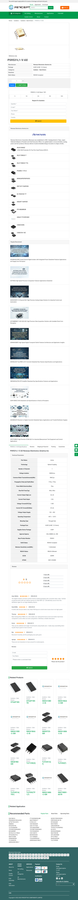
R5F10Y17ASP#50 (22, 186)
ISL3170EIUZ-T (21, 155)
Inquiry (12, 85)
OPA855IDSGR (13, 838)
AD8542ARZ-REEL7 (14, 842)
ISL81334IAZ (21, 147)
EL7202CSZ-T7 (21, 194)
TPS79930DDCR (34, 831)
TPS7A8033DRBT (34, 827)
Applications (50, 13)
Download (45, 4)
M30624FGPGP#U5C (23, 178)
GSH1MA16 (12, 818)
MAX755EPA (54, 824)
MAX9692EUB (34, 835)
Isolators (16, 20)
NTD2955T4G (12, 825)
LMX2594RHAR (55, 825)
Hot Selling (27, 13)
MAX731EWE (12, 836)
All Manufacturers (21, 878)
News (10, 870)
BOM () (64, 7)
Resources (29, 870)
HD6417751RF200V (23, 217)
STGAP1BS (15, 702)
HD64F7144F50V (22, 202)
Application (38, 4)
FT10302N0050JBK (35, 818)
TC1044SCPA (12, 840)
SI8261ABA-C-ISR (46, 793)
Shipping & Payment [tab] (42, 446)
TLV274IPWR (54, 840)
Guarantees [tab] (62, 446)
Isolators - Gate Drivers (27, 20)
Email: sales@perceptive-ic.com (61, 868)
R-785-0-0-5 (33, 822)
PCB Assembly (11, 879)
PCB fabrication (12, 884)
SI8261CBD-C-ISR (15, 732)
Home (10, 20)
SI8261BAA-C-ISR (62, 702)
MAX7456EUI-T (34, 820)
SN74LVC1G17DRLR (14, 833)
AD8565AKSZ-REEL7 (35, 840)
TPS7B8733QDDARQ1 (36, 829)
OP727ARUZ (54, 836)
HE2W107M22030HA (56, 818)
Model (31, 4)
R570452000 (54, 822)
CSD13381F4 (33, 833)
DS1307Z (53, 829)
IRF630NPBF (12, 831)
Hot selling (20, 869)
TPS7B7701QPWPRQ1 (57, 827)
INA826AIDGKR (55, 838)
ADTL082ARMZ (55, 835)
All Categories (17, 13)
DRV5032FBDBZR (55, 831)
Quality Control (29, 17)
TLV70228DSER (13, 827)
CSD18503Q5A (34, 824)
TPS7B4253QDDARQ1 (15, 829)
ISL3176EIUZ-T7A (22, 163)
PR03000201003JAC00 (15, 820)
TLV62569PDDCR (34, 838)
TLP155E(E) (31, 763)
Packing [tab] (53, 446)
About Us (11, 867)
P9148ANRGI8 (21, 209)
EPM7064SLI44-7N (56, 820)
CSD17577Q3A (34, 825)
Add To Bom (21, 85)
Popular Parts (44, 813)
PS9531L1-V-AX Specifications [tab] (18, 446)
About (38, 17)
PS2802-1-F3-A (22, 171)
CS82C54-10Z (21, 232)
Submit (38, 121)
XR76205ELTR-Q (13, 835)
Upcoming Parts (64, 813)
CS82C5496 (20, 225)
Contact (46, 17)
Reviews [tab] (32, 446)
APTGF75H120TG (13, 822)
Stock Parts (54, 813)
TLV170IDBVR (33, 836)
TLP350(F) (62, 763)
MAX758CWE (54, 833)
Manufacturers (39, 13)
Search (51, 7)
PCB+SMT (60, 13)
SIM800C (11, 824)
